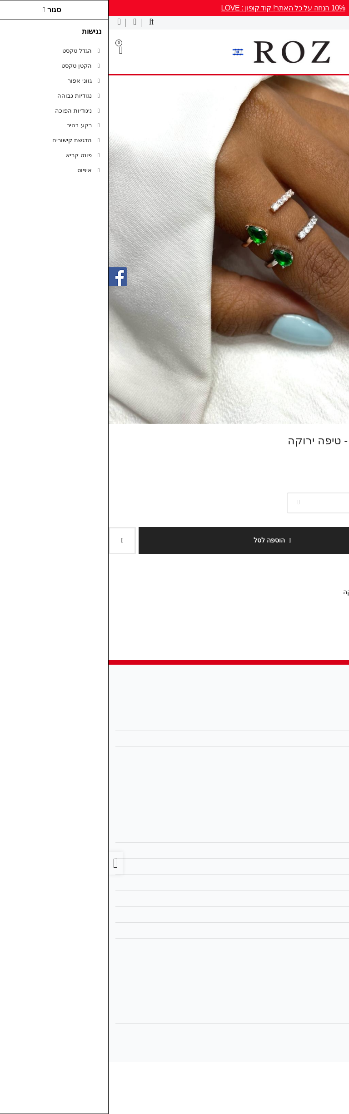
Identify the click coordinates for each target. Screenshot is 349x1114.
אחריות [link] (323, 930)
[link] (329, 1094)
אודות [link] (325, 722)
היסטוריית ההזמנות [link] (307, 1015)
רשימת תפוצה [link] (314, 1031)
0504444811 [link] (315, 754)
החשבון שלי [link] (317, 999)
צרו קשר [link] (321, 834)
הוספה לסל (163, 540)
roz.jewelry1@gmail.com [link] (298, 738)
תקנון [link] (325, 866)
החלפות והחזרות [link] (310, 914)
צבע (344, 487)
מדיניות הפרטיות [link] (311, 882)
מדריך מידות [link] (316, 898)
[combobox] (263, 502)
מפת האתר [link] (318, 850)
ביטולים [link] (323, 946)
